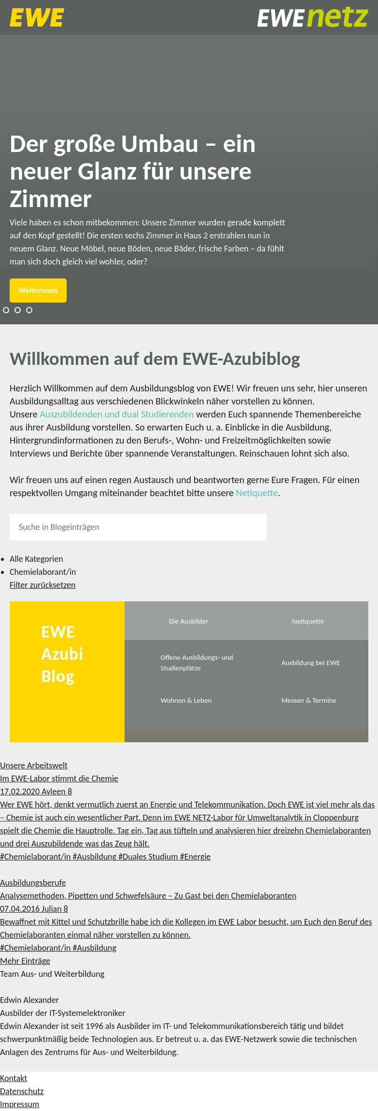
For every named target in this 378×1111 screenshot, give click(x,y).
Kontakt (13, 1078)
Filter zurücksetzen (43, 585)
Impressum (19, 1104)
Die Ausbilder (188, 621)
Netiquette (257, 493)
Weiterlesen (38, 290)
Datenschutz (21, 1091)
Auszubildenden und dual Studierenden (117, 414)
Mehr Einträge (25, 961)
